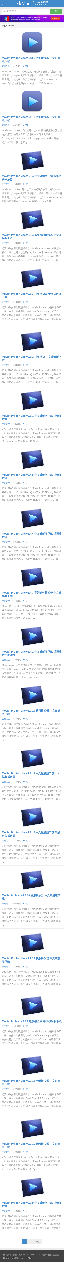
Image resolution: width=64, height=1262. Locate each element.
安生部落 (55, 1255)
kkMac (32, 3)
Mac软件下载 (17, 1258)
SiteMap (28, 1258)
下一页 (37, 1241)
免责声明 (46, 1255)
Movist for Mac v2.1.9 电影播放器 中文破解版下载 (32, 1021)
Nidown (6, 1258)
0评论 (25, 66)
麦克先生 (6, 66)
